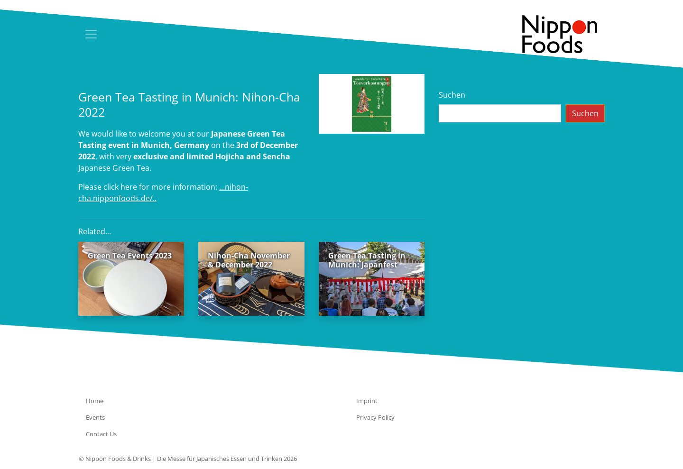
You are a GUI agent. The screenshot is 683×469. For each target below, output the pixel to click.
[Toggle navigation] (91, 34)
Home (94, 400)
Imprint (367, 400)
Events (95, 417)
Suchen (452, 95)
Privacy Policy (375, 417)
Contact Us (101, 434)
